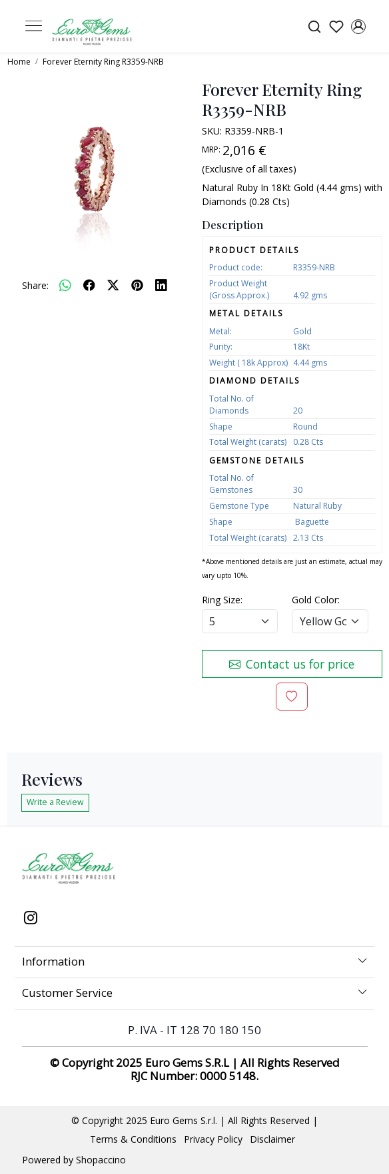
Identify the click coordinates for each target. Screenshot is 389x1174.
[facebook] (89, 285)
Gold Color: (316, 599)
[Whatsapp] (65, 285)
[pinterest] (137, 285)
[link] (314, 26)
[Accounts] (358, 26)
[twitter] (113, 285)
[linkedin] (161, 285)
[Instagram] (31, 919)
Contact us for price (291, 664)
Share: (35, 285)
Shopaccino (101, 1159)
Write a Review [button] (55, 802)
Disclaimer (272, 1139)
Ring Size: (222, 599)
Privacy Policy (213, 1139)
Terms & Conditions (133, 1139)
